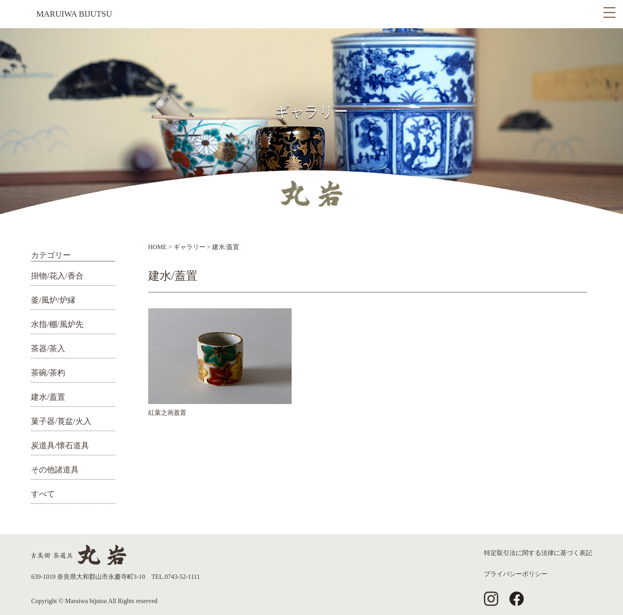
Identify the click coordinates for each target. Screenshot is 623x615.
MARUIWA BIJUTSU (74, 14)
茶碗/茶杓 (48, 372)
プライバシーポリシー (516, 574)
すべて (43, 493)
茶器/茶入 (48, 348)
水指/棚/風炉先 (57, 324)
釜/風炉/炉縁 (53, 300)
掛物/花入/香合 (57, 275)
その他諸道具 (55, 469)
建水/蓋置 (48, 397)
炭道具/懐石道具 (60, 445)
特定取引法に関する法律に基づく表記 (538, 552)
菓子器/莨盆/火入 (61, 421)
